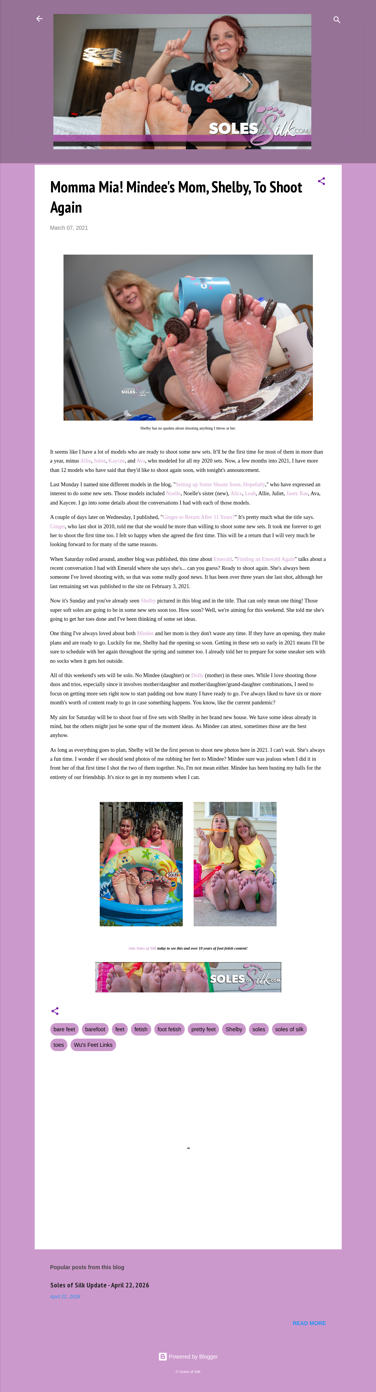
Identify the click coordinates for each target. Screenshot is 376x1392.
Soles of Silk (146, 948)
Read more (309, 1323)
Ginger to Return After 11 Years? (199, 517)
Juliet (100, 461)
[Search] (337, 21)
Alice (236, 493)
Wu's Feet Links (93, 1045)
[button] (321, 182)
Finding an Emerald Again (266, 559)
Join (131, 948)
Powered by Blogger (188, 1357)
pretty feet (203, 1029)
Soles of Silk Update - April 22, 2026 (99, 1284)
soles (258, 1029)
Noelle (173, 493)
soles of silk (289, 1029)
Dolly (198, 675)
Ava (140, 461)
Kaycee (116, 461)
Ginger (57, 526)
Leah (250, 493)
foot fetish (170, 1029)
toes (59, 1045)
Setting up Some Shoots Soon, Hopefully (220, 484)
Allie (85, 461)
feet (119, 1029)
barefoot (95, 1029)
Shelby (148, 601)
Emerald (223, 559)
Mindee (146, 633)
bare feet (64, 1029)
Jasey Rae (297, 493)
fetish (140, 1029)
